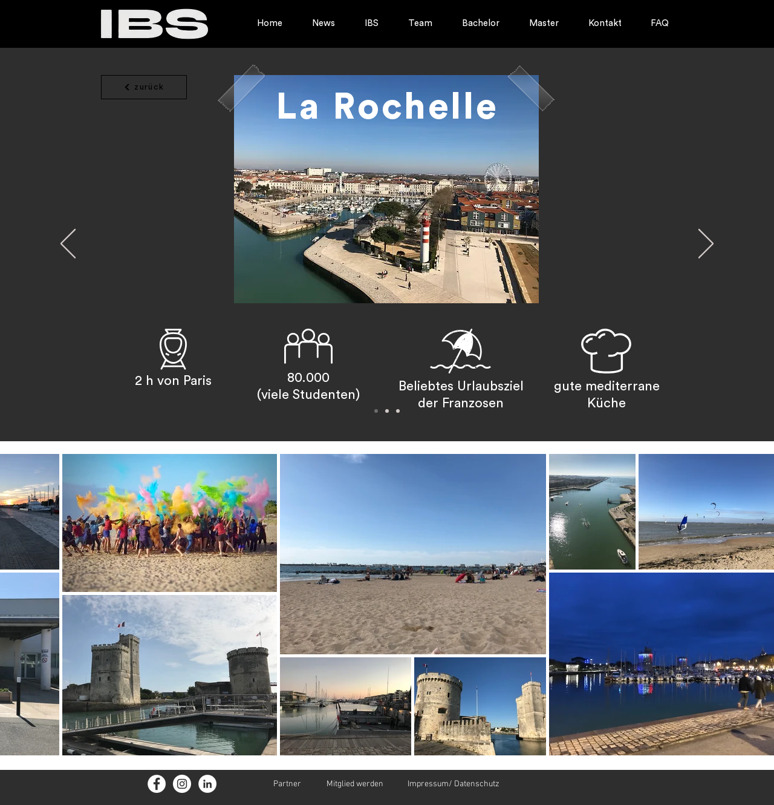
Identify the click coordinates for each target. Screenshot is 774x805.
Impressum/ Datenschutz (453, 784)
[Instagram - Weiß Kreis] (182, 784)
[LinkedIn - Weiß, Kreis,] (207, 784)
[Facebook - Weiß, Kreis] (157, 784)
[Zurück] (68, 244)
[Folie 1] (376, 411)
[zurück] (144, 87)
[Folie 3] (398, 411)
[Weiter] (706, 244)
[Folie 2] (387, 411)
